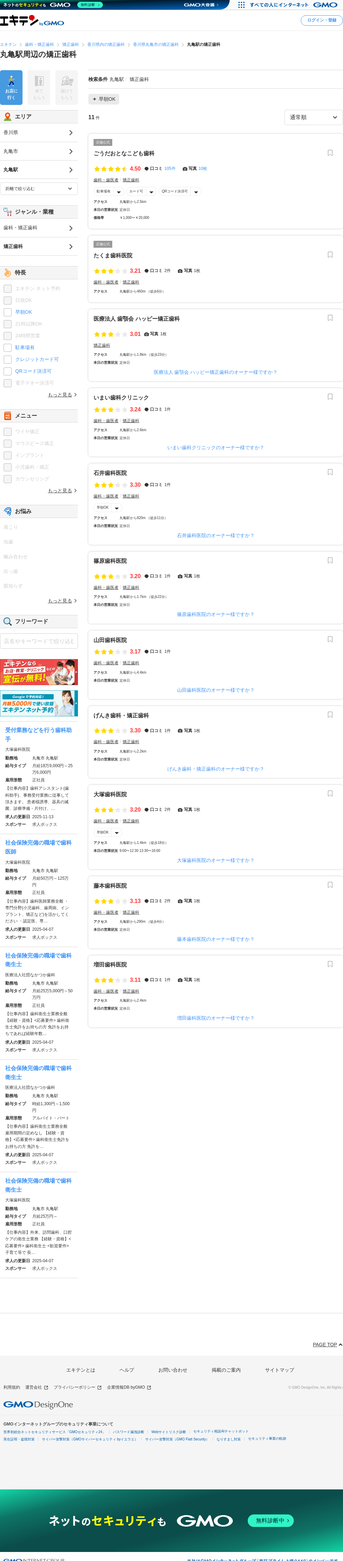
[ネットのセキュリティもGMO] (53, 5)
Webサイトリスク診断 (168, 1432)
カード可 (136, 191)
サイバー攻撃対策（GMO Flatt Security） (177, 1439)
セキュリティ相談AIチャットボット (220, 1431)
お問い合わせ (172, 1370)
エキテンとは (80, 1370)
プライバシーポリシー (78, 1387)
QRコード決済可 (175, 191)
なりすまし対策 (229, 1439)
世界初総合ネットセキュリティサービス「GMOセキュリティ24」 (54, 1432)
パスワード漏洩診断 (128, 1432)
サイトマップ (279, 1370)
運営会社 (37, 1387)
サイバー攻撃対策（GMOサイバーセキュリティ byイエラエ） (90, 1439)
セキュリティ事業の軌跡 (267, 1438)
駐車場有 (104, 191)
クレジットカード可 (37, 359)
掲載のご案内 (226, 1370)
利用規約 (11, 1387)
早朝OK (102, 507)
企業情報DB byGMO (129, 1387)
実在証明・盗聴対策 (19, 1439)
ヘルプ (127, 1370)
